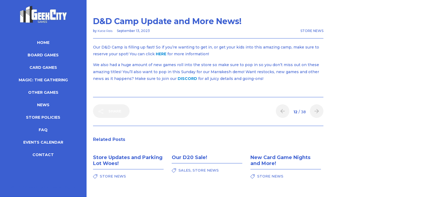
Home (43, 42)
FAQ (43, 129)
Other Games (43, 92)
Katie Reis (105, 31)
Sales (184, 170)
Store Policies (43, 117)
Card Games (43, 67)
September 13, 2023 (133, 31)
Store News (311, 31)
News (43, 104)
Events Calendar (43, 142)
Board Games (43, 55)
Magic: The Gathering (43, 79)
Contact (43, 154)
